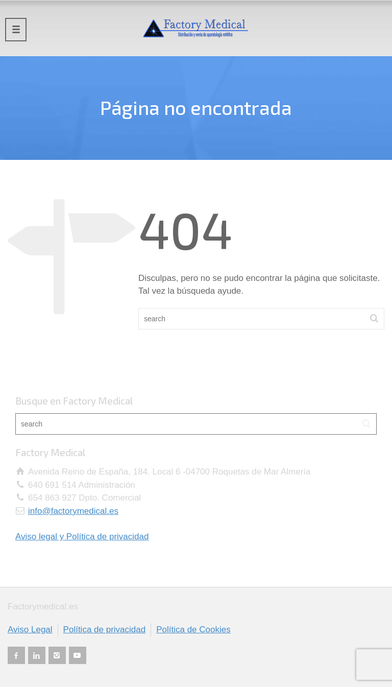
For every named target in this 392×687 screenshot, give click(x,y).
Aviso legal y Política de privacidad (82, 536)
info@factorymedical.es (73, 511)
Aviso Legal (30, 629)
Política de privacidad (104, 629)
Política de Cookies (193, 629)
